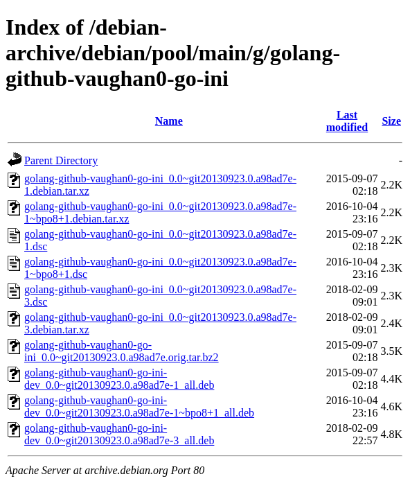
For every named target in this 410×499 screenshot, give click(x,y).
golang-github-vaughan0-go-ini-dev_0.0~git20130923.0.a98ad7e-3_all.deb (119, 434)
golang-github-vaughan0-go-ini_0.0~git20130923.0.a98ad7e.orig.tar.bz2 (121, 351)
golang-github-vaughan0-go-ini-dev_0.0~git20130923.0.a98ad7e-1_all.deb (119, 379)
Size (391, 121)
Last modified (347, 121)
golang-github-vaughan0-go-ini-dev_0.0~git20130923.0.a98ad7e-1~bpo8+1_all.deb (139, 406)
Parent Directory (61, 160)
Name (169, 121)
